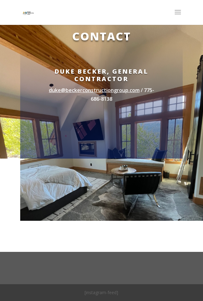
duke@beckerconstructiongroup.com (94, 90)
